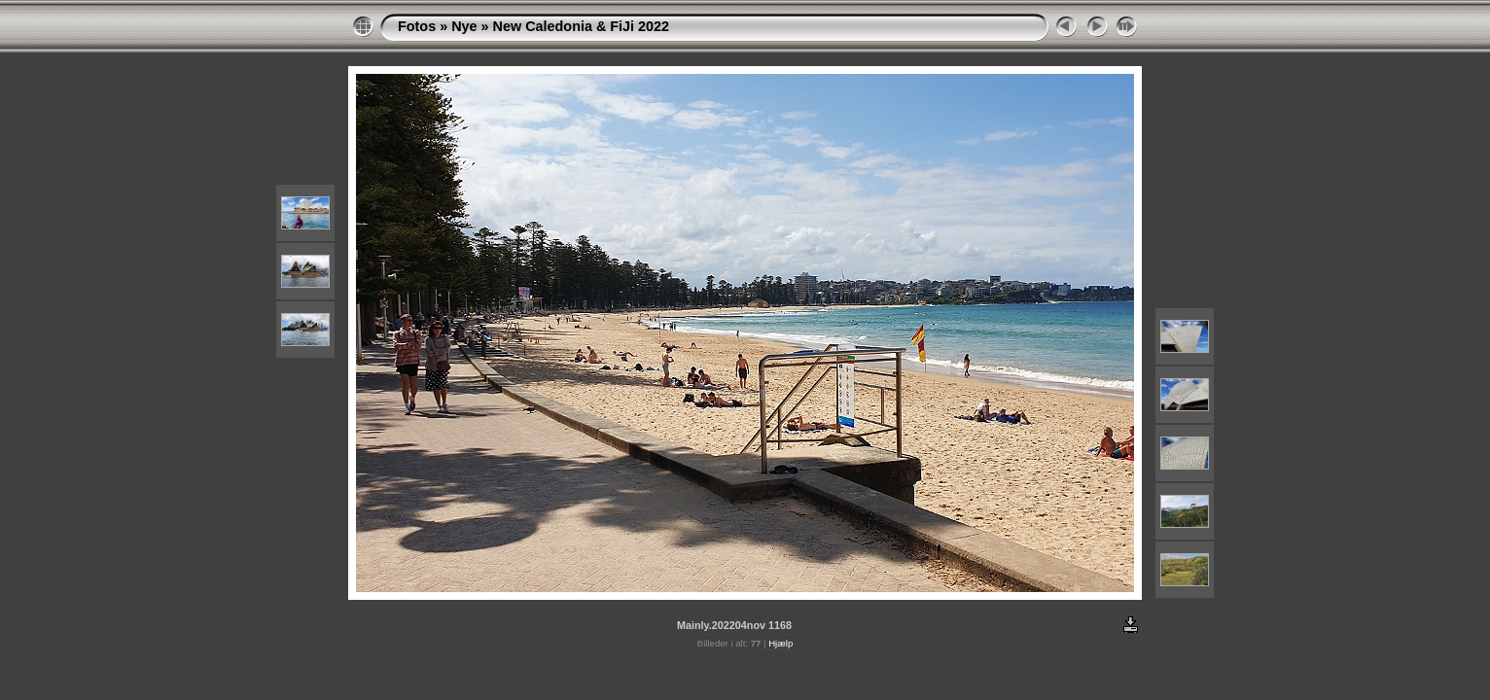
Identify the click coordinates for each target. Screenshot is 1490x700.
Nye (464, 26)
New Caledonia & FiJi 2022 (581, 26)
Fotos (417, 26)
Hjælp (780, 643)
